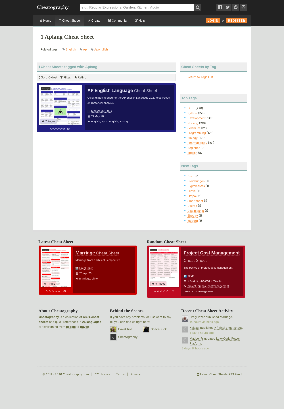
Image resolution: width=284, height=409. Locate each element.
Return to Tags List (200, 77)
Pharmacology (197, 143)
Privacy (136, 374)
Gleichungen (196, 181)
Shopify (192, 215)
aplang (124, 121)
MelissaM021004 (101, 110)
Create (94, 20)
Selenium (193, 128)
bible (95, 278)
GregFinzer (86, 268)
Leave (191, 191)
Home (45, 20)
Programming (196, 133)
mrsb (190, 275)
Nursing (192, 123)
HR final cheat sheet (228, 327)
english (95, 121)
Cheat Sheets (70, 20)
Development (196, 118)
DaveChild (125, 329)
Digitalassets (196, 186)
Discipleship (195, 210)
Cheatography (49, 317)
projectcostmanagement (199, 291)
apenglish (112, 121)
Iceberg (192, 220)
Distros (192, 206)
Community (118, 20)
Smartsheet (195, 201)
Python (192, 113)
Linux (191, 108)
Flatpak (192, 196)
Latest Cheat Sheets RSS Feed (219, 374)
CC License (102, 374)
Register (236, 20)
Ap (85, 49)
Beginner (193, 148)
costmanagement (218, 285)
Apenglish (101, 49)
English (71, 49)
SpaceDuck (159, 329)
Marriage (226, 317)
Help (140, 20)
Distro (191, 176)
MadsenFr (196, 338)
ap (103, 121)
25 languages (91, 322)
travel (84, 327)
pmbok (202, 285)
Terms (120, 374)
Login (213, 20)
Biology (192, 138)
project (191, 285)
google (71, 327)
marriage (84, 278)
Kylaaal (194, 327)
